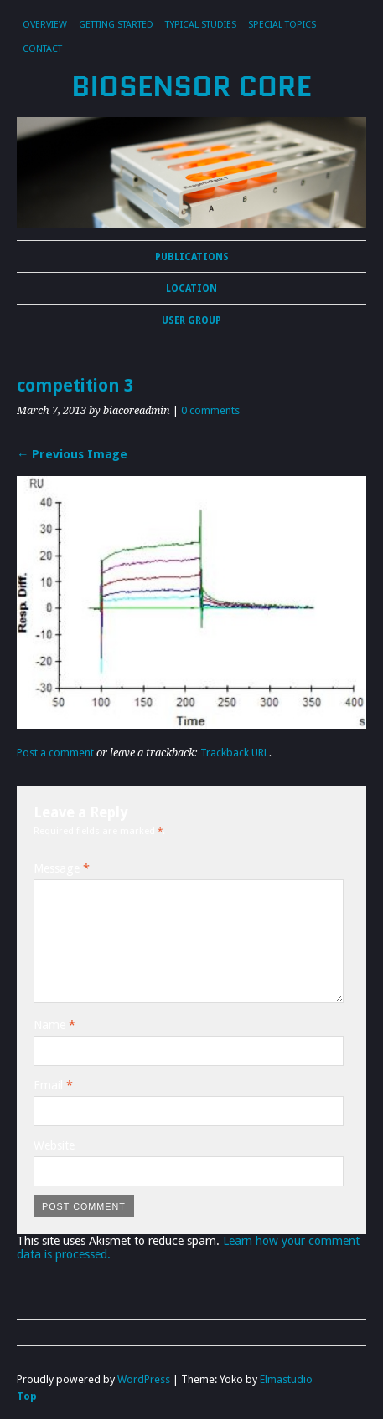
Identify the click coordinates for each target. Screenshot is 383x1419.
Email (53, 1085)
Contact (42, 49)
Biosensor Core (191, 86)
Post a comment (55, 752)
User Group (191, 320)
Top (27, 1396)
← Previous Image (72, 454)
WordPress (143, 1379)
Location (191, 289)
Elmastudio (286, 1379)
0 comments (210, 410)
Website (54, 1145)
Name (54, 1025)
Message (62, 868)
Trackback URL (234, 752)
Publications (192, 257)
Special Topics (282, 24)
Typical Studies (200, 24)
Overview (45, 24)
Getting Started (116, 24)
